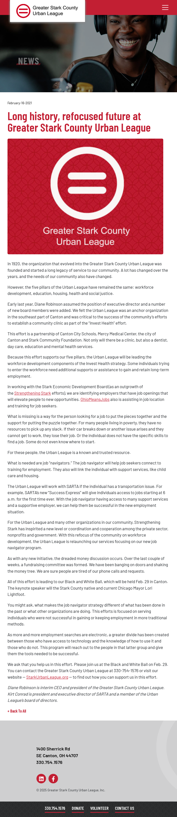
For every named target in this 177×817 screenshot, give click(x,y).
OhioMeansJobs (95, 399)
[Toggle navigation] (165, 7)
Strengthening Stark (32, 392)
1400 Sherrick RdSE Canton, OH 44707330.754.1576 (57, 755)
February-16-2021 (20, 103)
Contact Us (124, 808)
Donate (78, 808)
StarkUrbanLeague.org (47, 676)
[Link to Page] (41, 779)
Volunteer (99, 808)
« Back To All (17, 710)
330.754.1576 (55, 808)
